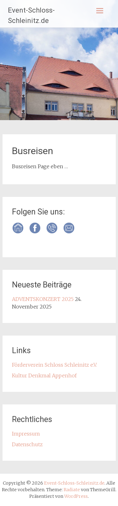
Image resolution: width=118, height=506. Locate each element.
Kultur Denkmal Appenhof (44, 375)
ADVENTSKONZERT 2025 (43, 299)
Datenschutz (27, 444)
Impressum (26, 434)
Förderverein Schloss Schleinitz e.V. (54, 365)
